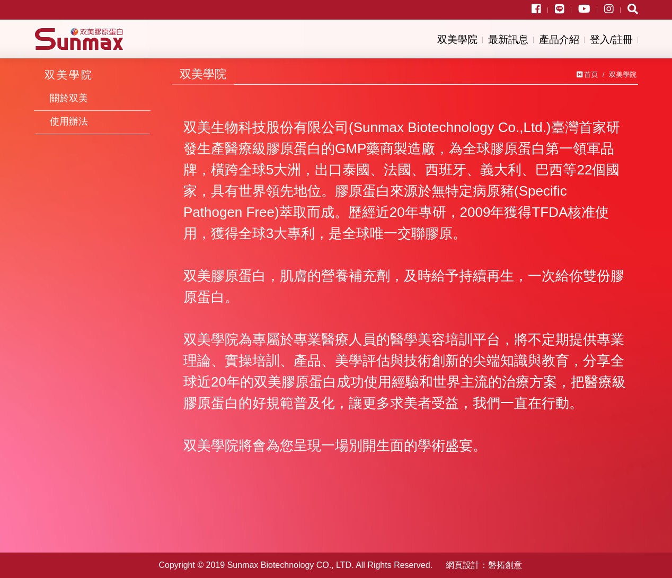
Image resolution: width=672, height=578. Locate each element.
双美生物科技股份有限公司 (79, 39)
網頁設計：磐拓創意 (484, 565)
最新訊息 (508, 39)
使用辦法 (69, 121)
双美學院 (457, 39)
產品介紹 (559, 39)
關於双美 (69, 98)
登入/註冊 (611, 39)
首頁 (587, 74)
